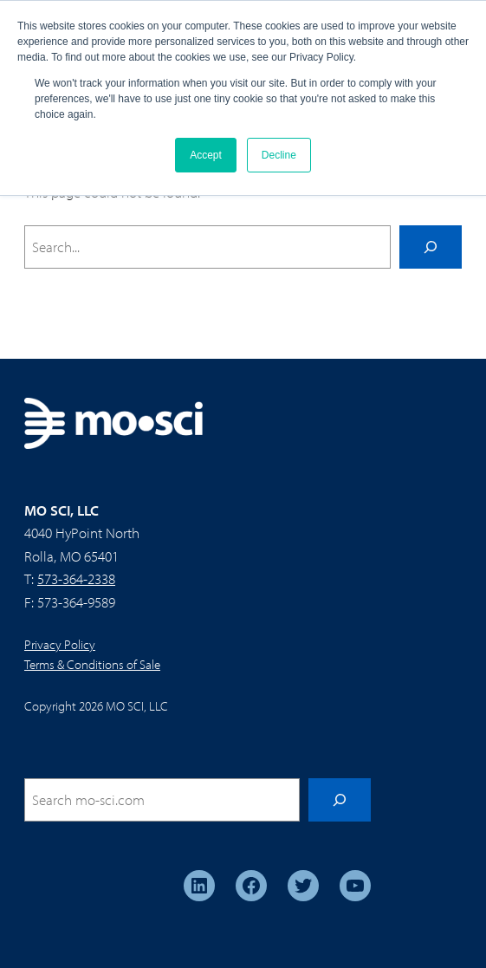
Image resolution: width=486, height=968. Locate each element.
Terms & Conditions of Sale (92, 664)
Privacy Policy (59, 644)
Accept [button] (206, 155)
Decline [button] (279, 155)
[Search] (430, 247)
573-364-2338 (76, 578)
